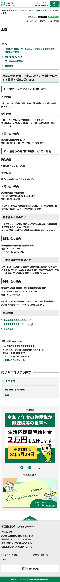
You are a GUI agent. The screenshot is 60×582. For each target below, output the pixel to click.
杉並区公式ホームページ (18, 10)
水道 (7, 394)
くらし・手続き (36, 10)
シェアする (32, 17)
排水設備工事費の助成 (15, 389)
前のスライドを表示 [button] (21, 467)
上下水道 (54, 10)
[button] (36, 4)
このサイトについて (40, 555)
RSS (4, 559)
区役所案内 (34, 568)
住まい (46, 10)
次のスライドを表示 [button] (29, 467)
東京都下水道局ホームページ (18, 324)
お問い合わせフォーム (15, 359)
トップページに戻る (11, 555)
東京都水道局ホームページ (17, 319)
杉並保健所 (8, 328)
